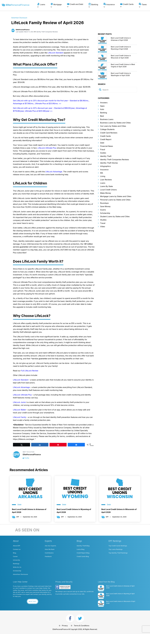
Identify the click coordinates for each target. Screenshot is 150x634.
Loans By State (106, 186)
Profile (26, 458)
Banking (103, 113)
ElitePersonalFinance (23, 29)
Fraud (102, 149)
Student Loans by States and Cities (115, 216)
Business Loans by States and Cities (115, 123)
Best (102, 116)
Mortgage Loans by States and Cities (115, 196)
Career (15, 556)
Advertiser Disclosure (19, 18)
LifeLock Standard (56, 53)
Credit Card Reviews (108, 133)
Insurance (104, 169)
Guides (103, 153)
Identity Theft (105, 156)
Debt (102, 143)
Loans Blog (80, 549)
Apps (102, 106)
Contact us (16, 549)
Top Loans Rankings (116, 549)
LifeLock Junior (19, 402)
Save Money (105, 206)
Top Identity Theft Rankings (118, 553)
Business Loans (106, 119)
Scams (103, 210)
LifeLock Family (19, 417)
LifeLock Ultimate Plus (47, 148)
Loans (102, 183)
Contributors (49, 553)
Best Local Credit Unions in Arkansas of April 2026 (29, 510)
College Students (107, 129)
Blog (14, 553)
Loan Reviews (106, 180)
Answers (104, 102)
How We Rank (49, 549)
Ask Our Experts (50, 546)
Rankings (16, 563)
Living (102, 176)
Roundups (104, 203)
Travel (102, 223)
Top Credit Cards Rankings (118, 546)
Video (102, 226)
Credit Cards (105, 136)
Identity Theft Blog (83, 546)
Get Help (32, 601)
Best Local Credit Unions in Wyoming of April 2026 (74, 510)
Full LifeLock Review (29, 371)
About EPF (16, 546)
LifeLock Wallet (19, 410)
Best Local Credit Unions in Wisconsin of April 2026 (119, 510)
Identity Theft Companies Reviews (47, 32)
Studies (103, 220)
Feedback (48, 556)
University (16, 560)
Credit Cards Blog (83, 556)
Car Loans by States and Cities (113, 126)
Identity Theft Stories (109, 163)
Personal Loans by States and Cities (115, 200)
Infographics (105, 166)
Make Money (105, 193)
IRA (101, 173)
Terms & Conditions (81, 626)
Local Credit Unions (108, 190)
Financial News (106, 146)
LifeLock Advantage (53, 171)
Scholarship (105, 213)
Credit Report (105, 139)
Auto (102, 109)
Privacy (65, 626)
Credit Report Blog (83, 553)
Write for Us (17, 567)
